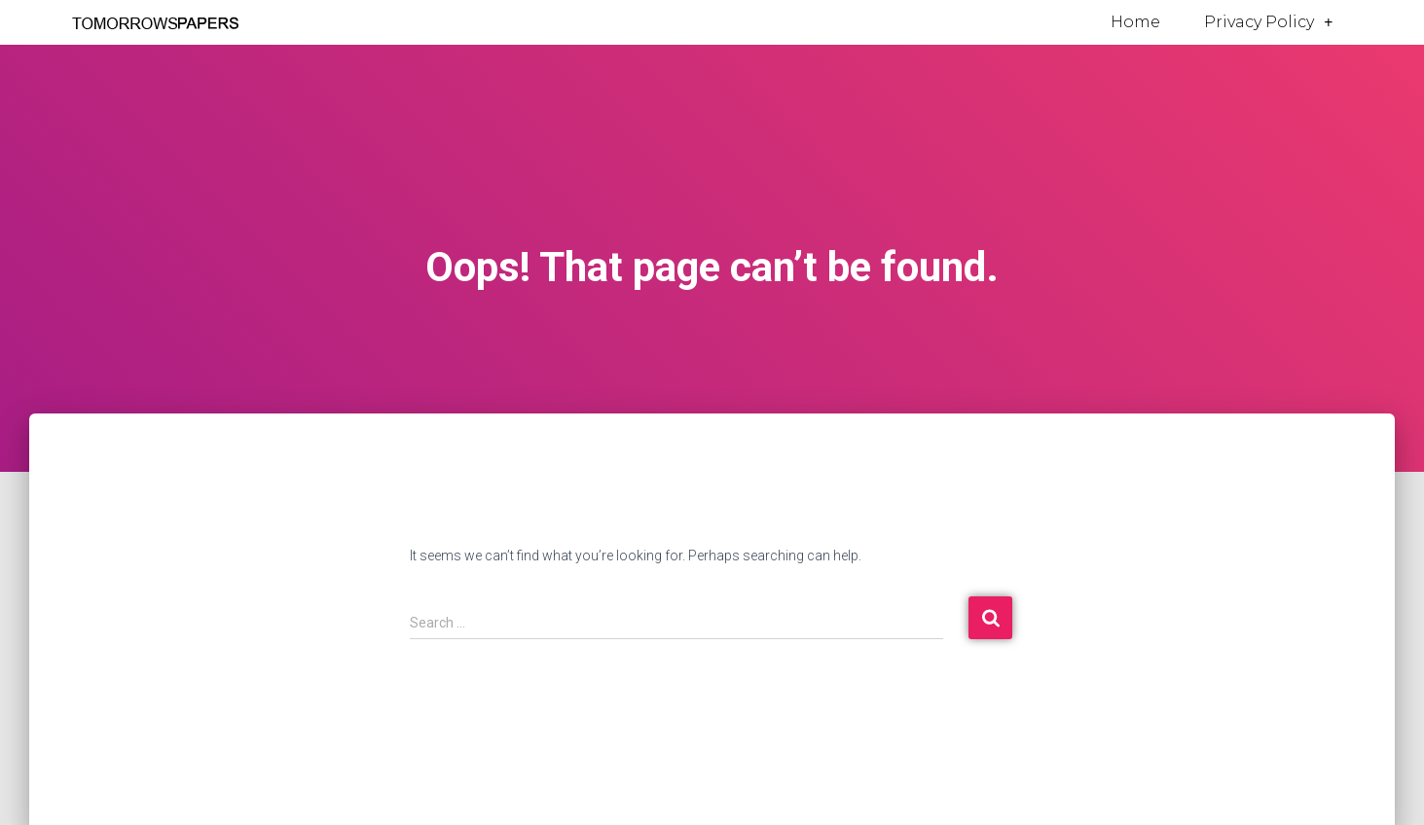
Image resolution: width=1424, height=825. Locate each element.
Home (1135, 22)
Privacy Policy (1268, 22)
